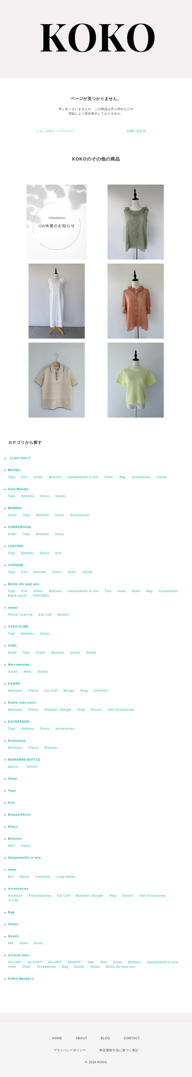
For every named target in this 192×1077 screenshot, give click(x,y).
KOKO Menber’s (21, 978)
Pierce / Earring (20, 614)
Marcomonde (18, 664)
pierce (14, 766)
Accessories (141, 477)
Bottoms (55, 477)
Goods (162, 477)
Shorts (25, 876)
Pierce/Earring (39, 895)
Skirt (11, 845)
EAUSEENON (18, 721)
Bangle (69, 690)
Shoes (75, 652)
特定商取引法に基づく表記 (119, 1050)
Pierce (33, 690)
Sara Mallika (18, 489)
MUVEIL (14, 470)
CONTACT (132, 1038)
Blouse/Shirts (19, 814)
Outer (109, 477)
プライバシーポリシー (70, 1050)
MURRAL (15, 508)
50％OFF (55, 962)
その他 (13, 900)
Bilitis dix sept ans (23, 584)
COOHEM (15, 565)
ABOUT (81, 1038)
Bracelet (51, 747)
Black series (17, 595)
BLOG (105, 1038)
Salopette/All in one (83, 477)
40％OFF (35, 962)
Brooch (63, 614)
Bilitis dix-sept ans (120, 966)
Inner (122, 591)
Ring (84, 690)
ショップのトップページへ (55, 131)
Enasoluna (17, 740)
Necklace (15, 690)
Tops (11, 477)
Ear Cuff (45, 614)
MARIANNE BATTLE (24, 759)
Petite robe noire (22, 702)
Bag (123, 477)
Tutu (108, 591)
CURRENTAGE (20, 527)
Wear (28, 671)
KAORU (14, 683)
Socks (13, 671)
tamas (13, 607)
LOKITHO (15, 546)
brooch (32, 766)
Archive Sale (18, 955)
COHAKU (101, 690)
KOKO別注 (41, 595)
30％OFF (15, 962)
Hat (11, 943)
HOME (57, 1038)
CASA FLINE (18, 626)
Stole (24, 943)
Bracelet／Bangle (58, 709)
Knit (25, 477)
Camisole (43, 876)
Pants (25, 845)
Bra (11, 876)
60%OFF (74, 962)
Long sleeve (65, 876)
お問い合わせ (136, 131)
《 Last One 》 (20, 458)
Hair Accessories (121, 709)
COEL (12, 645)
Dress (38, 477)
